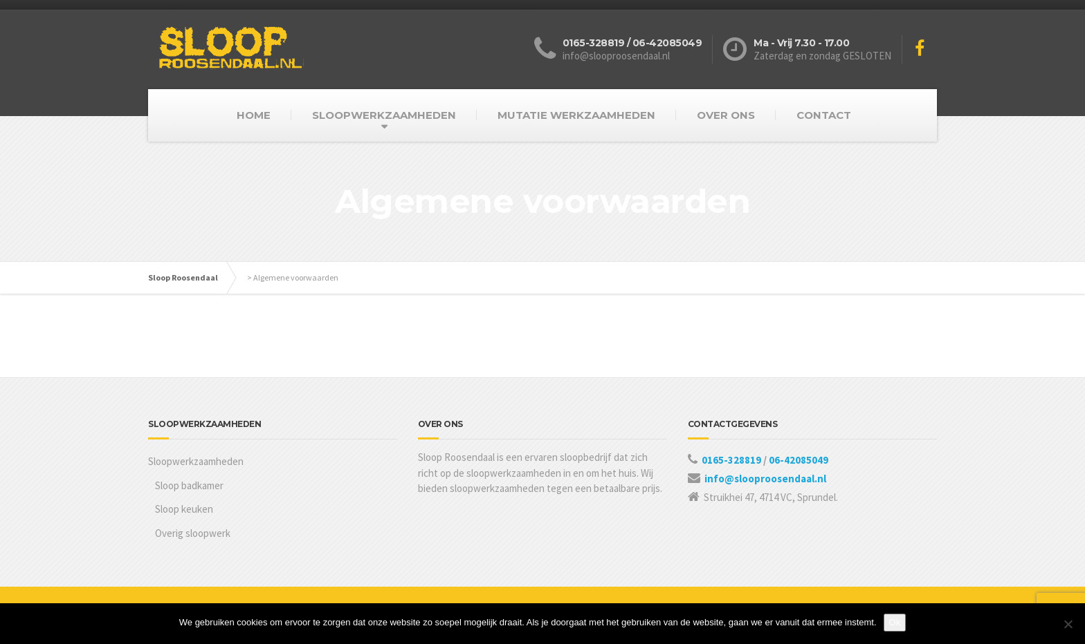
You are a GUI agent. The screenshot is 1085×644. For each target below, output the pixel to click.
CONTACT (823, 115)
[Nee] (1068, 624)
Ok (895, 622)
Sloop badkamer (189, 485)
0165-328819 (732, 459)
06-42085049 (798, 459)
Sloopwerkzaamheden (196, 461)
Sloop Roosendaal (183, 277)
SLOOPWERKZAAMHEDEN (384, 115)
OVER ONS (726, 115)
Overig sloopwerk (192, 533)
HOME (254, 115)
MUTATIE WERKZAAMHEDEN (576, 115)
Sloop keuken (184, 508)
